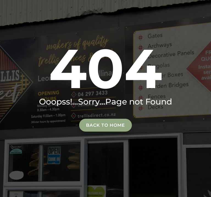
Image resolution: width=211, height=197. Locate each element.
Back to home (105, 125)
